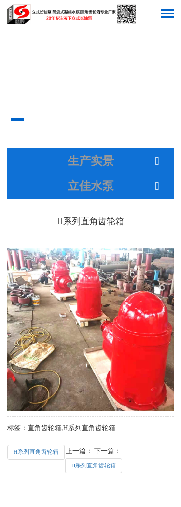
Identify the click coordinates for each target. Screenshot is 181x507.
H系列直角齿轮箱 (36, 452)
